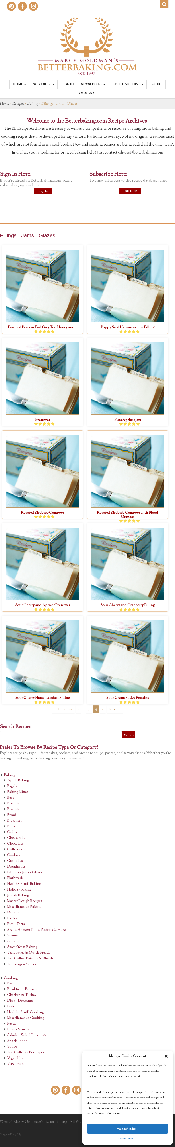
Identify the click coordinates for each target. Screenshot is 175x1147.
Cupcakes (15, 861)
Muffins (13, 912)
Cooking (11, 978)
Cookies (13, 855)
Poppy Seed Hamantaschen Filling (127, 327)
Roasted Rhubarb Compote (42, 512)
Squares (13, 941)
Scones (12, 935)
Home (4, 104)
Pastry (12, 918)
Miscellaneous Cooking (25, 1018)
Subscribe (130, 191)
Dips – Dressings (20, 1000)
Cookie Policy (125, 1139)
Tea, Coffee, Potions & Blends (30, 958)
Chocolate (15, 843)
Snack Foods (17, 1041)
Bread (11, 815)
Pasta (11, 1023)
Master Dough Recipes (24, 901)
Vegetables (15, 1058)
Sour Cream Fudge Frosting (127, 698)
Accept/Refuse (127, 1128)
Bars (10, 797)
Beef (10, 983)
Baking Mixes (17, 792)
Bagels (12, 786)
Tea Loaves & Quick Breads (28, 952)
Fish (10, 1006)
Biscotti (13, 803)
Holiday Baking (19, 889)
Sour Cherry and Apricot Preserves (42, 605)
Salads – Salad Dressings (26, 1035)
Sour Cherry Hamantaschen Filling (42, 698)
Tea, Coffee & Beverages (25, 1052)
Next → (115, 709)
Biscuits (13, 809)
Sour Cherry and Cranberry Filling (127, 605)
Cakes (12, 832)
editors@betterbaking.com (140, 153)
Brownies (14, 820)
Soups (12, 1046)
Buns (11, 826)
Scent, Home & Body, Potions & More (36, 929)
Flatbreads (15, 878)
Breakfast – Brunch (22, 989)
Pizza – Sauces (18, 1029)
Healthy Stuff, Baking (24, 884)
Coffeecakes (16, 849)
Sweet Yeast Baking (22, 947)
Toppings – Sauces (21, 964)
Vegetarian (15, 1064)
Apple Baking (18, 780)
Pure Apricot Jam (127, 420)
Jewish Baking (18, 895)
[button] (166, 1056)
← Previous (63, 709)
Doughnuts (16, 866)
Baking (32, 104)
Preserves (42, 420)
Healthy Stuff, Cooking (25, 1012)
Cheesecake (16, 838)
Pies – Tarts (16, 924)
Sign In (43, 191)
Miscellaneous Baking (24, 907)
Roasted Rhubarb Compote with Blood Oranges (127, 515)
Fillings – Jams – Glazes (24, 872)
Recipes (18, 104)
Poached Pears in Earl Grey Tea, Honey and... (42, 327)
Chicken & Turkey (21, 995)
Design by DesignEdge (11, 1134)
